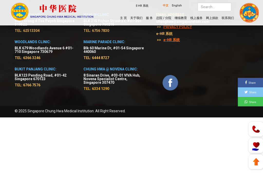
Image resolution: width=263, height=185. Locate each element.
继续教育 (181, 18)
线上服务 (196, 18)
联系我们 (228, 18)
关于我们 (136, 18)
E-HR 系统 (142, 5)
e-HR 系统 (171, 40)
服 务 (149, 18)
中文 (165, 5)
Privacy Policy (177, 27)
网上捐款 (212, 18)
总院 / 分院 (163, 18)
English (177, 5)
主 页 (123, 18)
